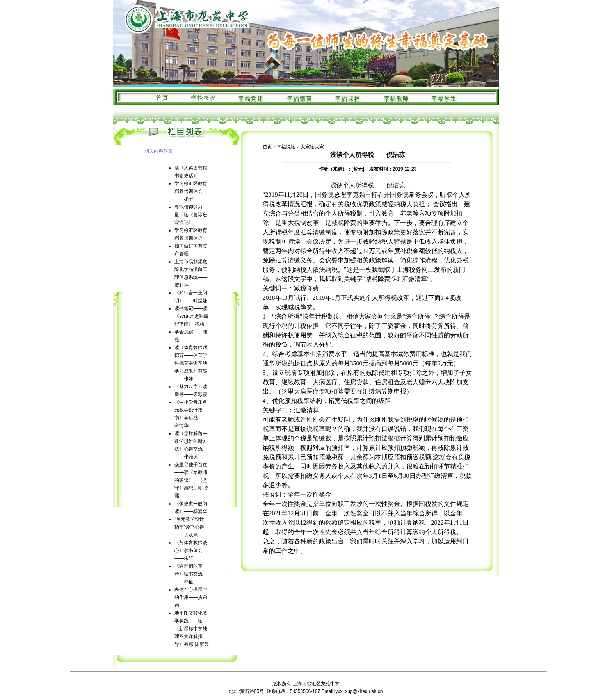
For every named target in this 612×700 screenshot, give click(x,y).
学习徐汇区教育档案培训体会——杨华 (190, 191)
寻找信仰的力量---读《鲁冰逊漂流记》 (190, 214)
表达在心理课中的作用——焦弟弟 (190, 597)
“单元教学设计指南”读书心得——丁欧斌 (189, 527)
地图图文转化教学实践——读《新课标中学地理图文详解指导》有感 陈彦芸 (191, 628)
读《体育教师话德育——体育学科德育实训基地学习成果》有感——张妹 (190, 363)
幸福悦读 (286, 147)
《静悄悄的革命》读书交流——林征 (188, 573)
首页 (267, 147)
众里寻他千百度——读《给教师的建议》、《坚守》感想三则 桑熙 (191, 480)
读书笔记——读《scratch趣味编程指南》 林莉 (191, 316)
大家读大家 (312, 147)
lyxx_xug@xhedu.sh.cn (358, 691)
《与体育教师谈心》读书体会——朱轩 (190, 550)
